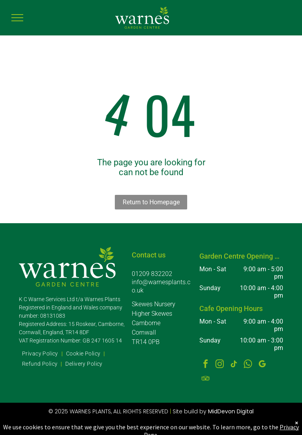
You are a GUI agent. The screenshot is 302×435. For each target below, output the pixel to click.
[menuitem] (41, 354)
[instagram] (220, 365)
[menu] (17, 17)
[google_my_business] (262, 365)
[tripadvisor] (205, 379)
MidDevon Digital (231, 411)
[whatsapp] (248, 365)
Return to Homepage (151, 202)
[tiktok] (234, 365)
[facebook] (205, 365)
